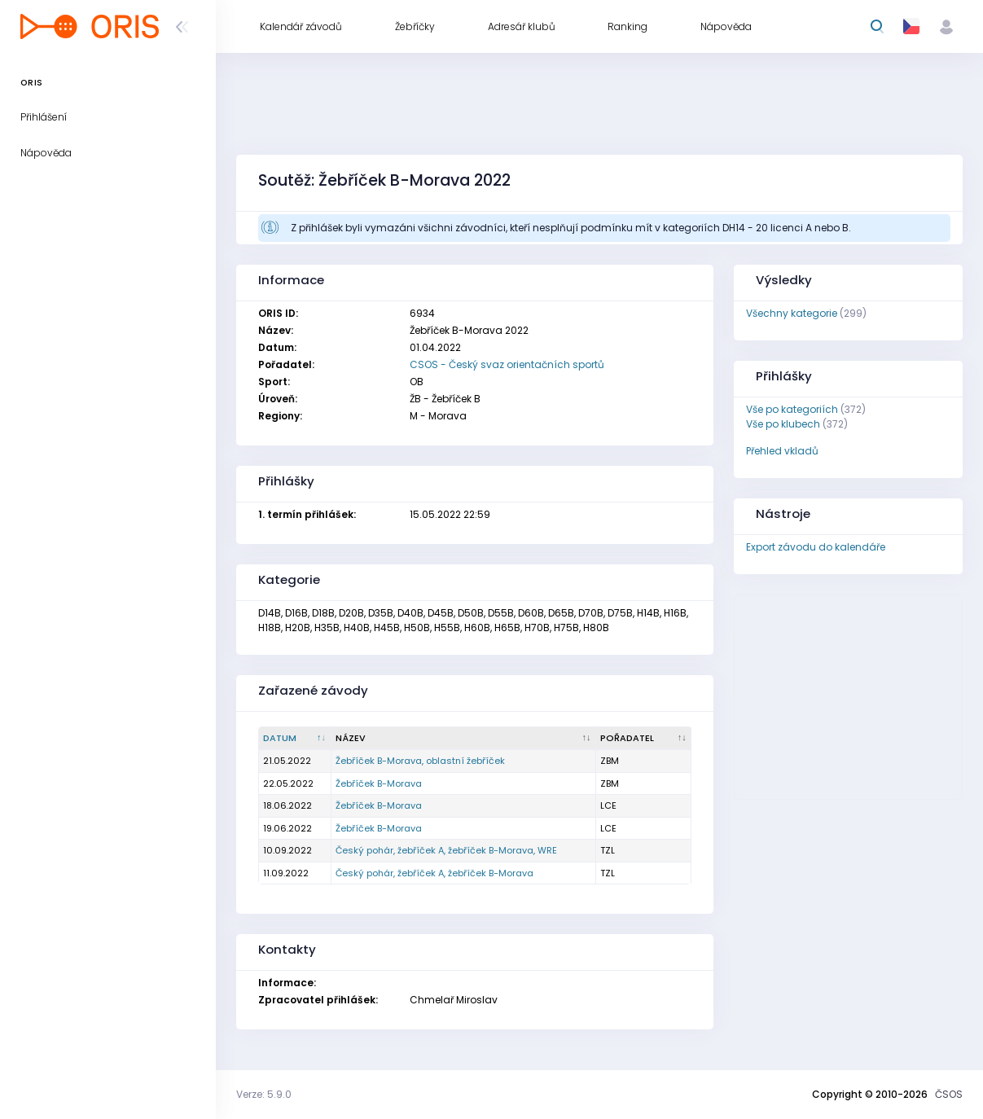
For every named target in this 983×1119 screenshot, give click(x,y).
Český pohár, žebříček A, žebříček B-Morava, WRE (446, 850)
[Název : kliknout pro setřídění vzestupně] (463, 738)
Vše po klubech (783, 424)
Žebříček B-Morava (379, 783)
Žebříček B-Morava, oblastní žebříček (420, 760)
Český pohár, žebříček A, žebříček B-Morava (434, 873)
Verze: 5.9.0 (264, 1094)
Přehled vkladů (782, 451)
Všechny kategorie (791, 313)
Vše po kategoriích (792, 409)
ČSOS (949, 1094)
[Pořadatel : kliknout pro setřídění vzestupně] (643, 738)
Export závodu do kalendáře (815, 547)
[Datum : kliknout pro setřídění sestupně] (295, 738)
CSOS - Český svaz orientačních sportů (507, 364)
